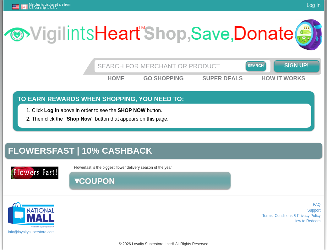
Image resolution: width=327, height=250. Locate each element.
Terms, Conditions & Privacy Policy (291, 215)
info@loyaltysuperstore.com (31, 232)
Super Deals (222, 78)
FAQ (316, 204)
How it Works (283, 78)
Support (313, 210)
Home (115, 78)
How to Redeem (306, 221)
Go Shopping (163, 78)
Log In (313, 5)
